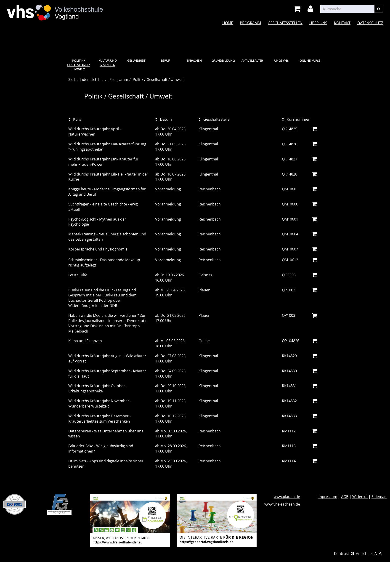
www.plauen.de (287, 496)
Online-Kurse (310, 61)
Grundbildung (223, 61)
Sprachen (194, 61)
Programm (250, 22)
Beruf (165, 61)
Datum (163, 119)
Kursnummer (296, 119)
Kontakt (342, 22)
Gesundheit (136, 61)
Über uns (318, 22)
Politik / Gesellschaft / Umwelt (78, 65)
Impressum (327, 496)
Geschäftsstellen (285, 22)
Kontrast (344, 553)
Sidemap (379, 496)
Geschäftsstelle (214, 119)
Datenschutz (370, 22)
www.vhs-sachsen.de (282, 504)
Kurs (74, 119)
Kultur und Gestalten (107, 63)
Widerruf (360, 496)
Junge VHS (281, 61)
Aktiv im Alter (252, 61)
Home (227, 22)
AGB (344, 496)
